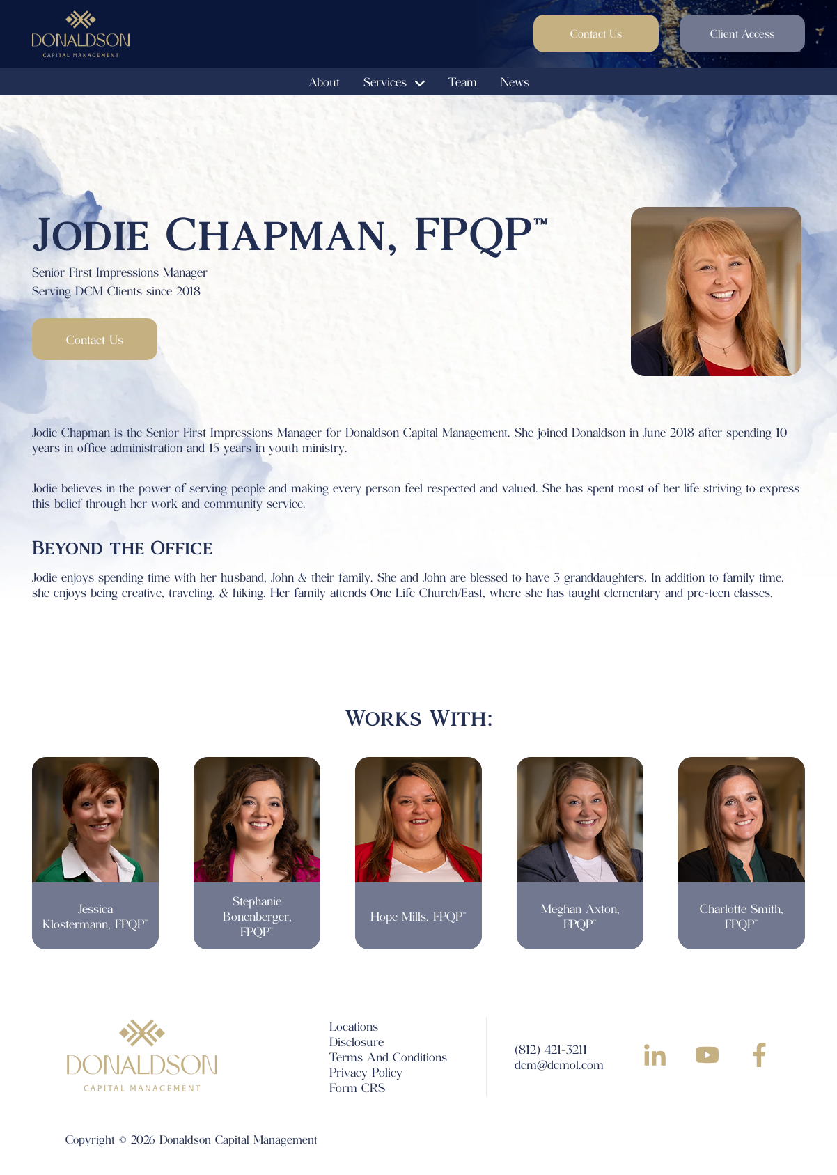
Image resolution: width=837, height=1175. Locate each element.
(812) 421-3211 (551, 1049)
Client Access (742, 33)
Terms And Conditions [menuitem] (388, 1056)
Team (462, 81)
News (515, 81)
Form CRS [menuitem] (357, 1087)
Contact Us (596, 33)
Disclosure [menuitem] (356, 1041)
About (324, 81)
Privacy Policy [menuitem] (365, 1072)
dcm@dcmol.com (559, 1064)
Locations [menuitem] (353, 1026)
